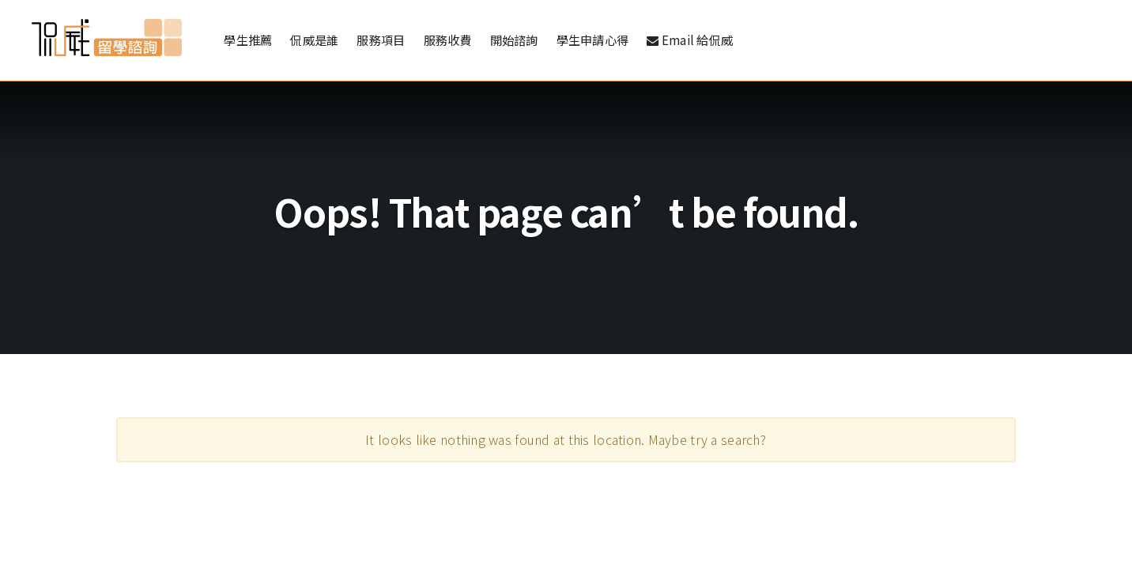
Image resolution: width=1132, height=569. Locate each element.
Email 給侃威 (690, 41)
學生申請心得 (592, 41)
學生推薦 (248, 41)
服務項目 (381, 41)
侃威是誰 (314, 41)
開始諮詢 (514, 41)
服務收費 (448, 41)
